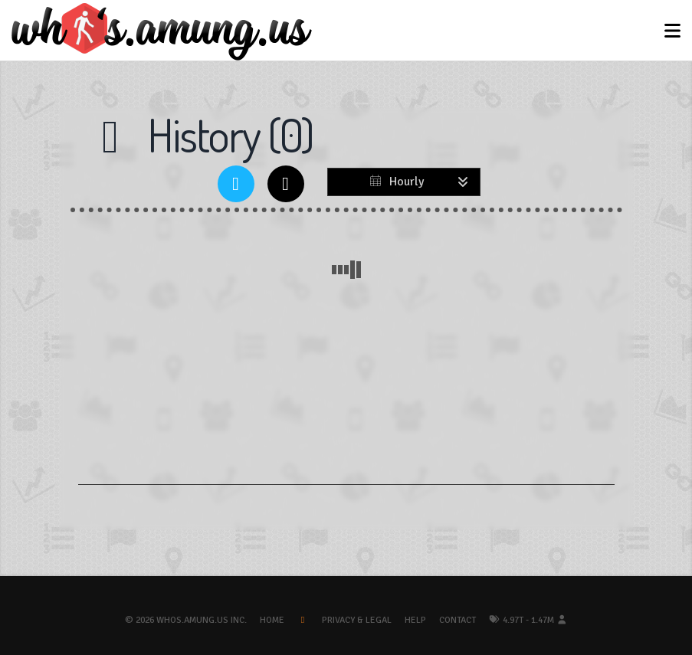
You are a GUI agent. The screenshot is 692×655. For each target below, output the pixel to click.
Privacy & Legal (357, 620)
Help (415, 620)
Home (272, 620)
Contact (457, 620)
